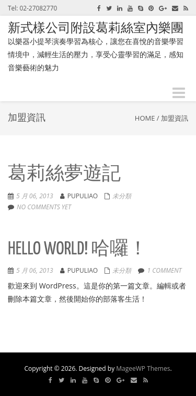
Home (145, 118)
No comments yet (44, 206)
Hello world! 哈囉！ (77, 249)
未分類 (121, 195)
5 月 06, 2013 (34, 195)
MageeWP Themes (143, 368)
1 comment (164, 270)
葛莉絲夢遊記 (64, 174)
